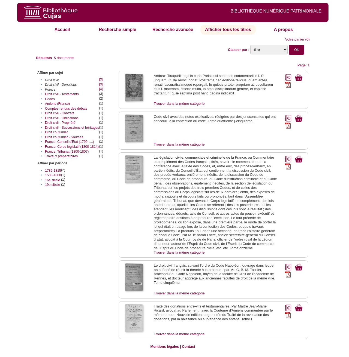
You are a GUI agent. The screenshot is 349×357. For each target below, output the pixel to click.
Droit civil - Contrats (59, 113)
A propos (283, 29)
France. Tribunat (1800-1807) (67, 151)
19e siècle (52, 185)
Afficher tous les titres (228, 29)
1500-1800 (53, 175)
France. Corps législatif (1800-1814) (72, 147)
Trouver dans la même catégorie (179, 103)
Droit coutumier (56, 132)
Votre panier (294, 39)
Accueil (62, 29)
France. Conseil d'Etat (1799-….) (69, 142)
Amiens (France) (57, 104)
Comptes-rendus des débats (66, 108)
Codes (50, 99)
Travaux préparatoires (61, 156)
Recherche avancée (172, 29)
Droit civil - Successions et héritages (72, 128)
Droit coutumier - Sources (64, 137)
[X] (101, 79)
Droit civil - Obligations (62, 118)
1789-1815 (53, 171)
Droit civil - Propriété (60, 123)
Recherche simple (117, 29)
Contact (188, 346)
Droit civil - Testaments (62, 94)
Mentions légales (165, 346)
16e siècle (52, 180)
